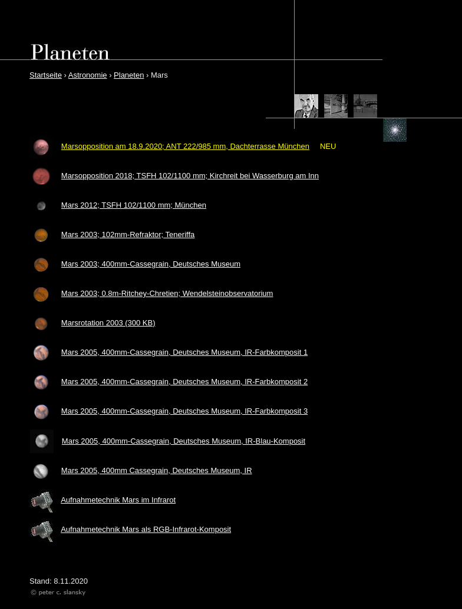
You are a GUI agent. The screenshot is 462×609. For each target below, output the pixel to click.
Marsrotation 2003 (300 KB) (108, 322)
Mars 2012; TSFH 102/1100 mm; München (133, 205)
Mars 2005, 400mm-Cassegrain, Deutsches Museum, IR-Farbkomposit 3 (184, 411)
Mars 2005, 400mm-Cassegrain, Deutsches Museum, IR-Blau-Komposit (183, 441)
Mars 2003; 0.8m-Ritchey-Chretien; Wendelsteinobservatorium (167, 293)
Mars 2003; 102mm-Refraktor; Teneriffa (127, 234)
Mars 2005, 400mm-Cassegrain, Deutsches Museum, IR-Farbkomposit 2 (184, 381)
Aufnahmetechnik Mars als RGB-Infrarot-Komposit (146, 529)
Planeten (129, 75)
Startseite (45, 75)
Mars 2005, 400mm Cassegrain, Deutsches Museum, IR (156, 470)
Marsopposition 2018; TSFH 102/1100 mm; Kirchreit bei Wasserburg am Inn (190, 175)
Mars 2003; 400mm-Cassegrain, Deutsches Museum (150, 263)
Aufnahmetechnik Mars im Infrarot (118, 499)
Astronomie (87, 75)
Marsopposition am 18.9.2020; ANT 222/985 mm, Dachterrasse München (185, 146)
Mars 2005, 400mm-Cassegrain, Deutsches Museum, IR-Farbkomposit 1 (184, 352)
